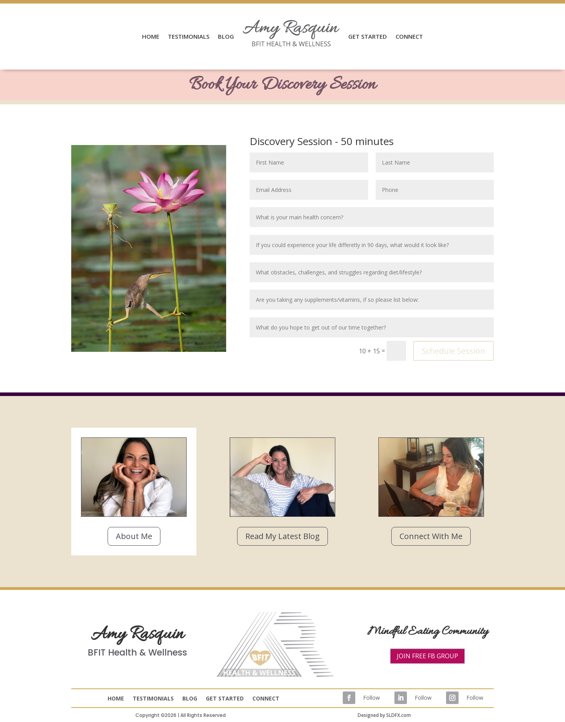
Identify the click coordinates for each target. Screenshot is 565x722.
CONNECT (409, 36)
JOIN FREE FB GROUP (427, 656)
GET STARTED (367, 36)
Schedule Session (453, 351)
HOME (150, 36)
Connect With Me (430, 536)
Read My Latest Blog (282, 536)
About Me (134, 536)
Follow (371, 697)
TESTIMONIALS (188, 36)
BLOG (226, 36)
